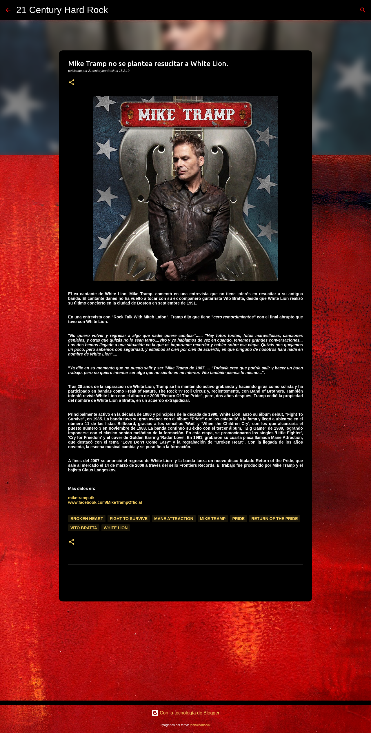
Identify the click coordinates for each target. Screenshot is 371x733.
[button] (71, 83)
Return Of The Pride (274, 518)
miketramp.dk (81, 497)
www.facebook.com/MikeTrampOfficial (105, 502)
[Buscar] (116, 10)
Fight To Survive (129, 518)
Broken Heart (86, 518)
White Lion (116, 528)
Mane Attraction (173, 518)
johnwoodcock (200, 725)
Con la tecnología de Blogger (186, 712)
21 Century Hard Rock (62, 10)
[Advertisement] (185, 650)
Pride (238, 518)
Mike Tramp (213, 518)
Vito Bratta (83, 528)
